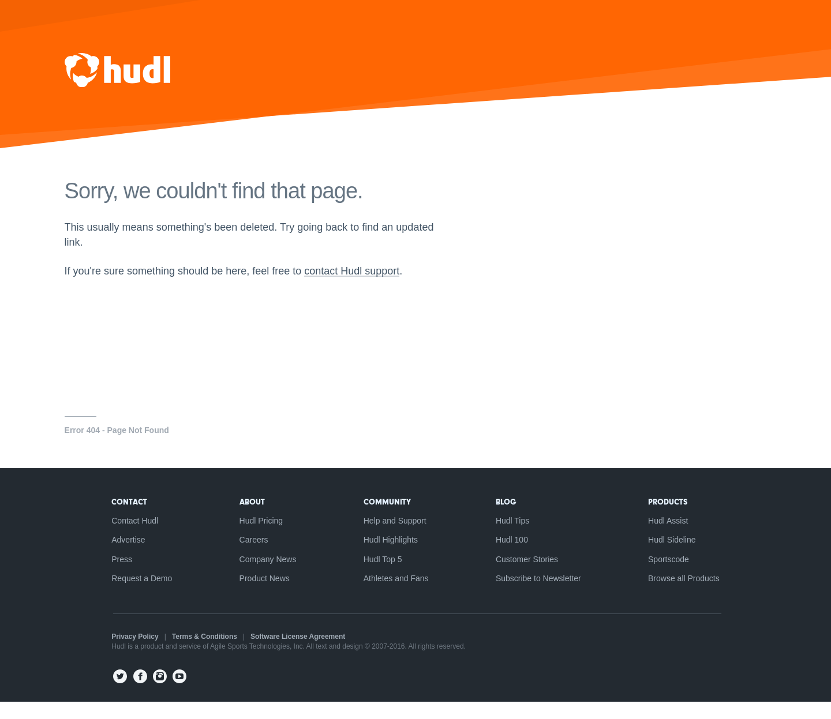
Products (673, 517)
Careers (251, 556)
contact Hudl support (361, 288)
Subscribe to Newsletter (541, 595)
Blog (509, 517)
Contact (124, 517)
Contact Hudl (129, 536)
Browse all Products (689, 595)
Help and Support (395, 536)
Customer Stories (530, 576)
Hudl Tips (515, 536)
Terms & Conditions (199, 654)
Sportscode (673, 576)
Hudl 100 (515, 556)
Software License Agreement (292, 654)
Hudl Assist (673, 536)
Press (116, 576)
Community (387, 517)
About (249, 517)
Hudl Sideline (677, 556)
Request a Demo (136, 595)
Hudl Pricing (258, 536)
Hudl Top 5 (383, 576)
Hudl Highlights (391, 556)
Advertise (123, 556)
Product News (262, 595)
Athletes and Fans (396, 595)
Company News (265, 576)
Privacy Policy (129, 654)
